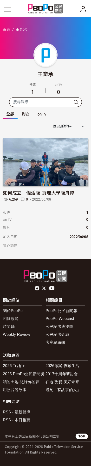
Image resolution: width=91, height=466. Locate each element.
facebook (37, 288)
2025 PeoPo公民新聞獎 (24, 374)
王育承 (46, 74)
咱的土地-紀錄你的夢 (21, 382)
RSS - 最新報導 (16, 412)
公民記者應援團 (59, 327)
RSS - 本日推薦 (16, 420)
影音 (26, 114)
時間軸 (9, 327)
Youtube (52, 288)
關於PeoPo (13, 311)
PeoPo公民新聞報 (61, 311)
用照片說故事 (14, 390)
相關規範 (11, 319)
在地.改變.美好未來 (62, 382)
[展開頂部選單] (83, 9)
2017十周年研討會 (62, 374)
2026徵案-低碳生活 (62, 366)
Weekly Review (16, 334)
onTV (42, 114)
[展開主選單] (8, 9)
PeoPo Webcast (60, 319)
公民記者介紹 (57, 334)
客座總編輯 (55, 342)
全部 (10, 114)
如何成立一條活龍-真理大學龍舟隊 (38, 192)
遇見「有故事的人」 (63, 390)
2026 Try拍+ (14, 366)
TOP (81, 436)
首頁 (6, 29)
